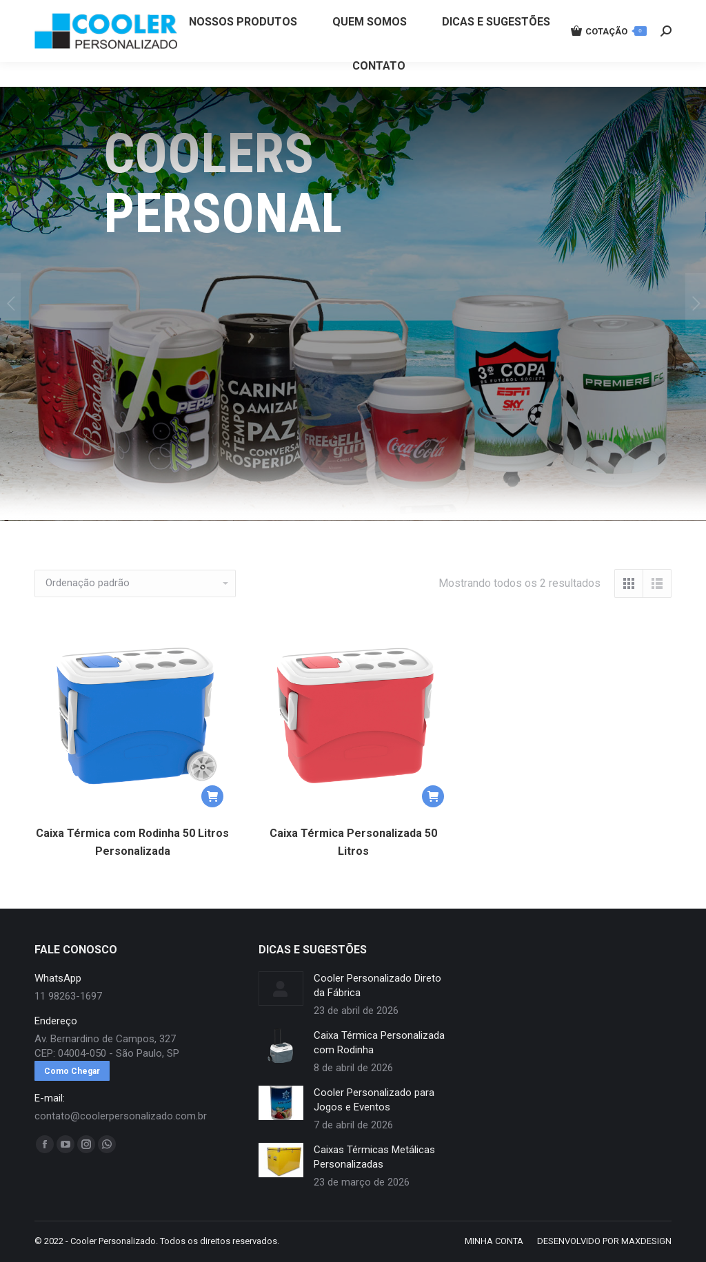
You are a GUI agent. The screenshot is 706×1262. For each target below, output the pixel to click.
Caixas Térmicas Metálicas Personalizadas (374, 1157)
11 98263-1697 (264, 12)
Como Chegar (72, 1071)
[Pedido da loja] (135, 583)
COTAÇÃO (609, 55)
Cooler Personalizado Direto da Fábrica (377, 985)
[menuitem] (243, 46)
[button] (212, 796)
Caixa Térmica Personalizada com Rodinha (379, 1042)
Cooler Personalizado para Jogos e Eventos (374, 1099)
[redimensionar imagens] (281, 988)
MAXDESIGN (646, 1241)
